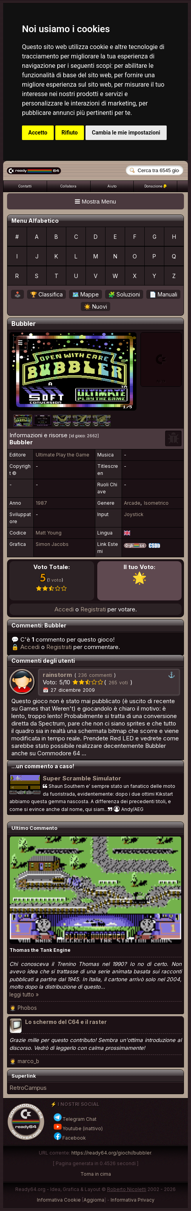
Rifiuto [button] (70, 132)
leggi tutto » (24, 994)
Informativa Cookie (59, 1200)
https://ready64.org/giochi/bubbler (111, 1153)
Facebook (69, 1138)
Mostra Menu (95, 201)
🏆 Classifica (46, 294)
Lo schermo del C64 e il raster (66, 1022)
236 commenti (95, 675)
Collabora (68, 186)
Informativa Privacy (133, 1200)
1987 (41, 503)
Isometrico (156, 503)
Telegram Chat (74, 1119)
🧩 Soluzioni (124, 294)
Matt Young (49, 533)
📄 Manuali (163, 294)
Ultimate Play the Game (62, 455)
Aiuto (111, 186)
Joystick (134, 514)
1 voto (55, 580)
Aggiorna (94, 1200)
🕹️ (17, 294)
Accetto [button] (37, 132)
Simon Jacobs (52, 544)
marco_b (28, 1061)
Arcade (132, 503)
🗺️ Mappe (85, 294)
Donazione (155, 186)
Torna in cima (95, 1174)
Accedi (64, 609)
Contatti (25, 186)
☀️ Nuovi (95, 306)
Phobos (27, 1008)
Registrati (93, 609)
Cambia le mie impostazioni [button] (126, 132)
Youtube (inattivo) (78, 1128)
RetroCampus (28, 1087)
